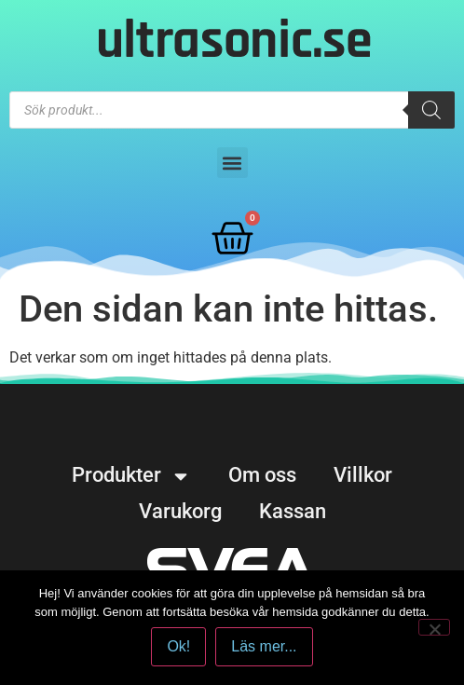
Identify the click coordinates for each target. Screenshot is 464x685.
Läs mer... (263, 646)
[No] (434, 627)
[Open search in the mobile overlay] (232, 110)
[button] (232, 162)
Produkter (131, 475)
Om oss (262, 474)
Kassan (292, 511)
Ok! (178, 646)
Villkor (363, 474)
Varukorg (180, 511)
